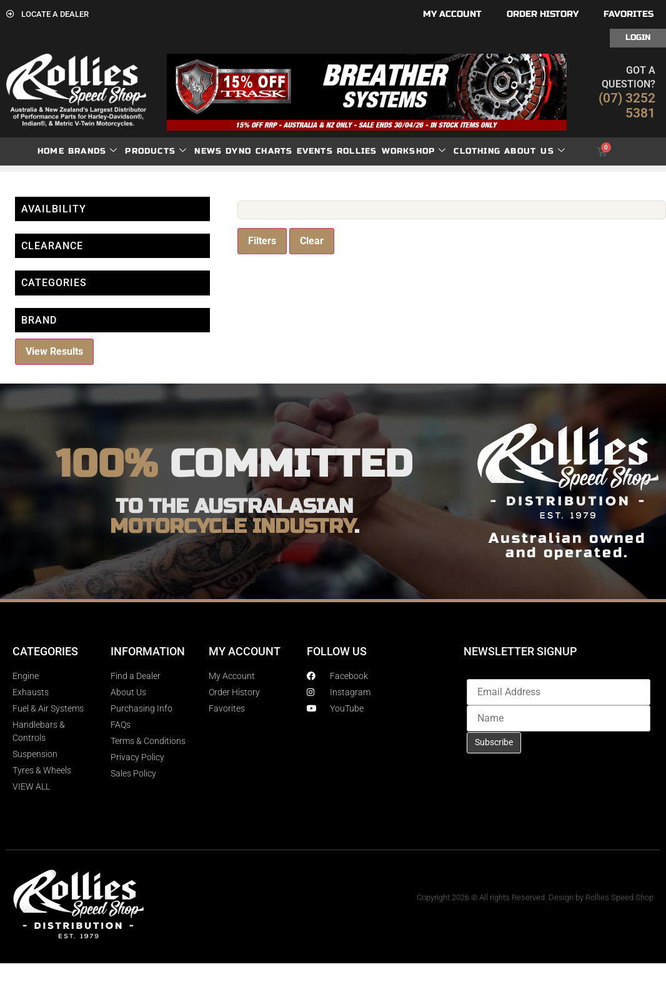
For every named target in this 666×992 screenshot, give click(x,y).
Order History (543, 14)
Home (50, 151)
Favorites (629, 14)
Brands (92, 151)
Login (637, 37)
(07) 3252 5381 (627, 106)
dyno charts (259, 151)
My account (452, 14)
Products (156, 151)
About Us (534, 151)
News (208, 151)
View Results (54, 351)
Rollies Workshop (391, 151)
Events (315, 151)
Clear (312, 241)
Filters (262, 241)
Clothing (477, 151)
